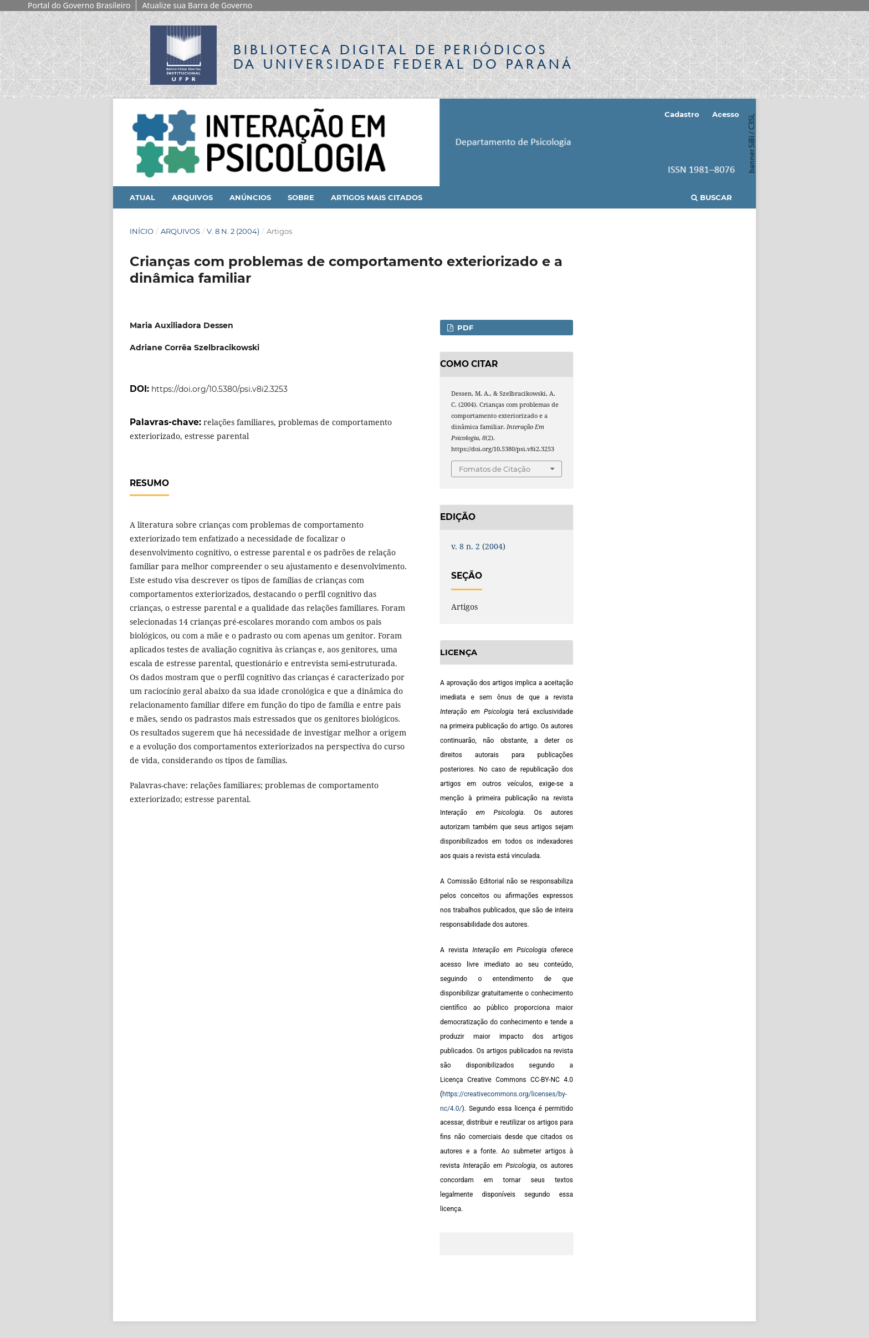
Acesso (725, 114)
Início (142, 231)
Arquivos (192, 197)
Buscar (711, 197)
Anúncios (250, 197)
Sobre (301, 197)
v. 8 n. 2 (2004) (233, 231)
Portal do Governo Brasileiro (79, 5)
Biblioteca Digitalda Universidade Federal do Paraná (403, 57)
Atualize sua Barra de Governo (197, 5)
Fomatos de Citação (494, 468)
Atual (142, 197)
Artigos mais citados (376, 197)
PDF (464, 327)
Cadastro (681, 114)
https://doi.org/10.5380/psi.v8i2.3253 (219, 389)
